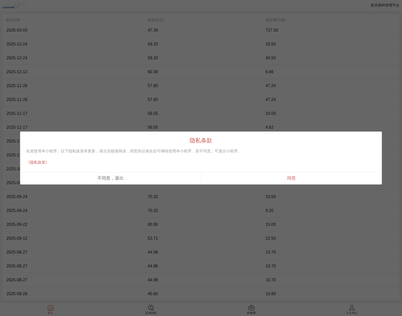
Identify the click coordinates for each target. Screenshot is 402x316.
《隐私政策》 (37, 162)
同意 (291, 178)
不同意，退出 (110, 178)
